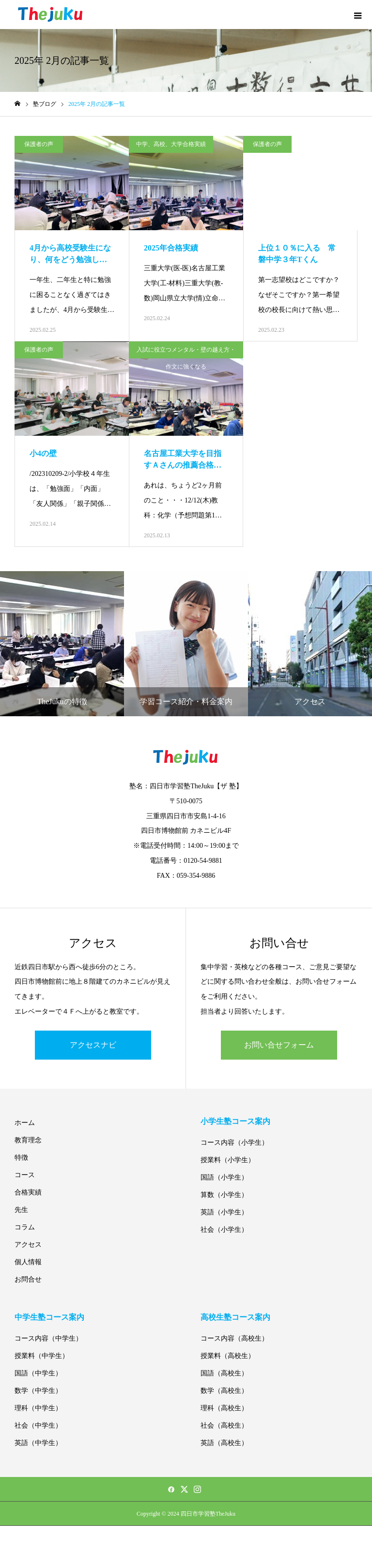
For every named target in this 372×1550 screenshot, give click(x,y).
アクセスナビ (93, 1045)
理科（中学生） (38, 1408)
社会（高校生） (224, 1425)
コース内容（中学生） (48, 1338)
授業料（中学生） (42, 1355)
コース (25, 1175)
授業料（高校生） (228, 1355)
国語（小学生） (224, 1177)
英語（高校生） (224, 1443)
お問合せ (28, 1279)
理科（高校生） (224, 1408)
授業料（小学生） (228, 1160)
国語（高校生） (224, 1373)
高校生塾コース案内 (235, 1317)
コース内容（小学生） (234, 1142)
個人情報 (28, 1262)
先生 (21, 1209)
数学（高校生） (224, 1390)
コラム (25, 1227)
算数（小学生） (224, 1194)
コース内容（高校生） (234, 1338)
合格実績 (28, 1192)
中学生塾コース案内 (49, 1317)
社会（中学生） (38, 1425)
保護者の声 (38, 144)
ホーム (25, 1122)
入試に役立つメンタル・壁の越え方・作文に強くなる (186, 352)
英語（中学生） (38, 1443)
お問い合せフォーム (279, 1045)
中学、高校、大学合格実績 (171, 144)
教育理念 (28, 1140)
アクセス (28, 1244)
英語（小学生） (224, 1212)
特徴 (21, 1157)
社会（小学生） (224, 1229)
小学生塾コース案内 (235, 1121)
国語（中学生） (38, 1373)
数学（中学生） (38, 1390)
